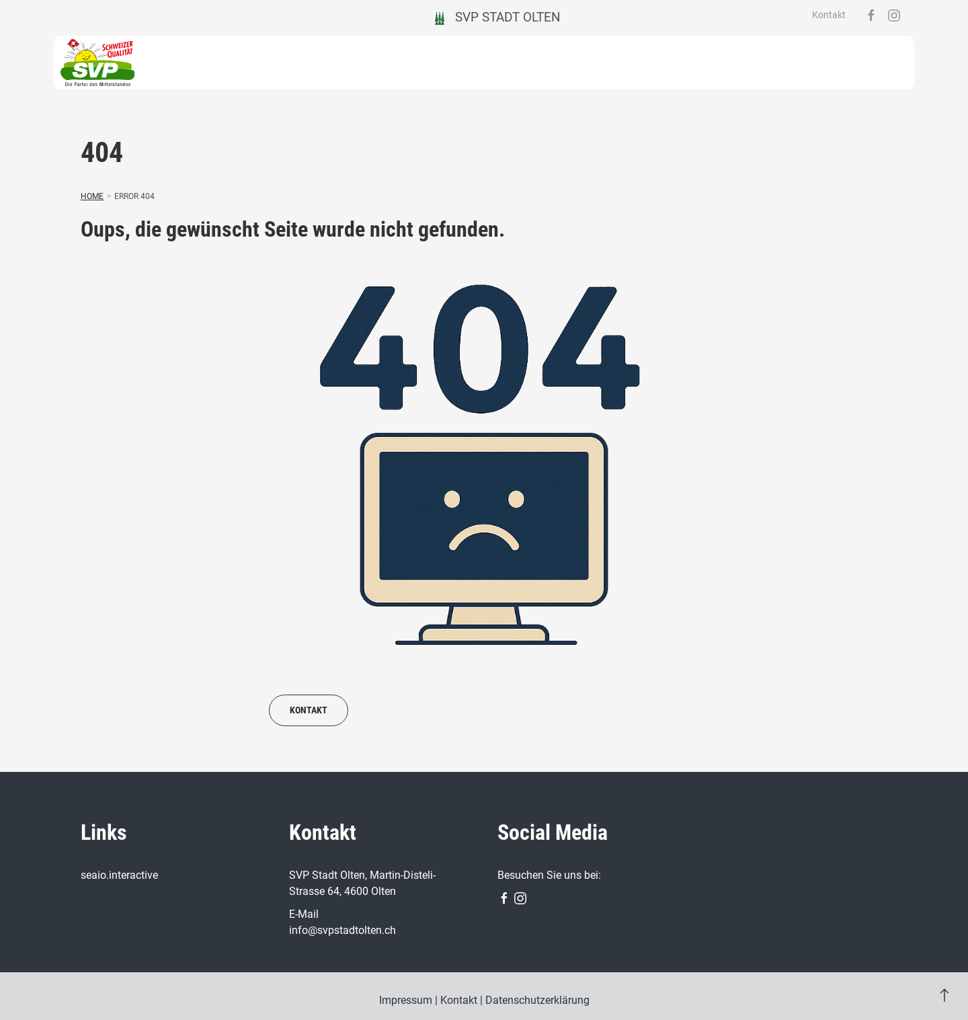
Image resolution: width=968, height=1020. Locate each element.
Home (92, 196)
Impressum (405, 1000)
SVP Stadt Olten (497, 17)
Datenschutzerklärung (537, 1000)
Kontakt (829, 14)
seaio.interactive (119, 875)
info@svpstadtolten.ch (342, 930)
